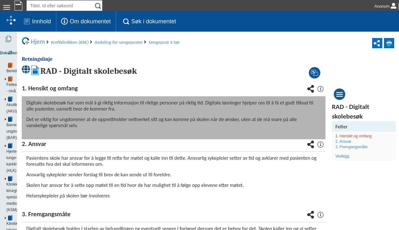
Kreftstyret (29, 130)
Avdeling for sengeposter (43, 170)
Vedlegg (357, 156)
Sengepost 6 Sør (41, 218)
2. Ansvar (359, 141)
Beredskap (23, 51)
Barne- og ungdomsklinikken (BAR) (44, 75)
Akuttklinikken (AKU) (31, 67)
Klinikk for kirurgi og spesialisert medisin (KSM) (54, 90)
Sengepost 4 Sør (41, 186)
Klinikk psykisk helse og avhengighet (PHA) (51, 114)
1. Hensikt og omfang (369, 136)
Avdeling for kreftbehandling (44, 154)
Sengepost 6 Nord (42, 210)
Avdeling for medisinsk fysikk (45, 226)
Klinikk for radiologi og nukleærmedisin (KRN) (53, 106)
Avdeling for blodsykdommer (45, 138)
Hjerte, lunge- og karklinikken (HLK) (44, 82)
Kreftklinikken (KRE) (32, 122)
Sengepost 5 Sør (41, 202)
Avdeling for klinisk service (43, 146)
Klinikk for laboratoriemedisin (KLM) (44, 98)
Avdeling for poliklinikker (41, 162)
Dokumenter (20, 39)
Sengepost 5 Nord (42, 194)
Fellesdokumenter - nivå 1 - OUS (42, 59)
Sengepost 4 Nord (42, 178)
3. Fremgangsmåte (367, 147)
